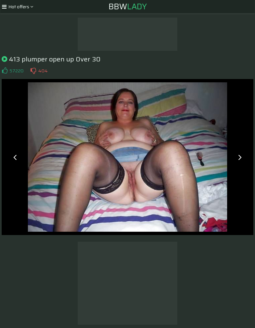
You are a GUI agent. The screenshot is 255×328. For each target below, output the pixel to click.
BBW (128, 6)
